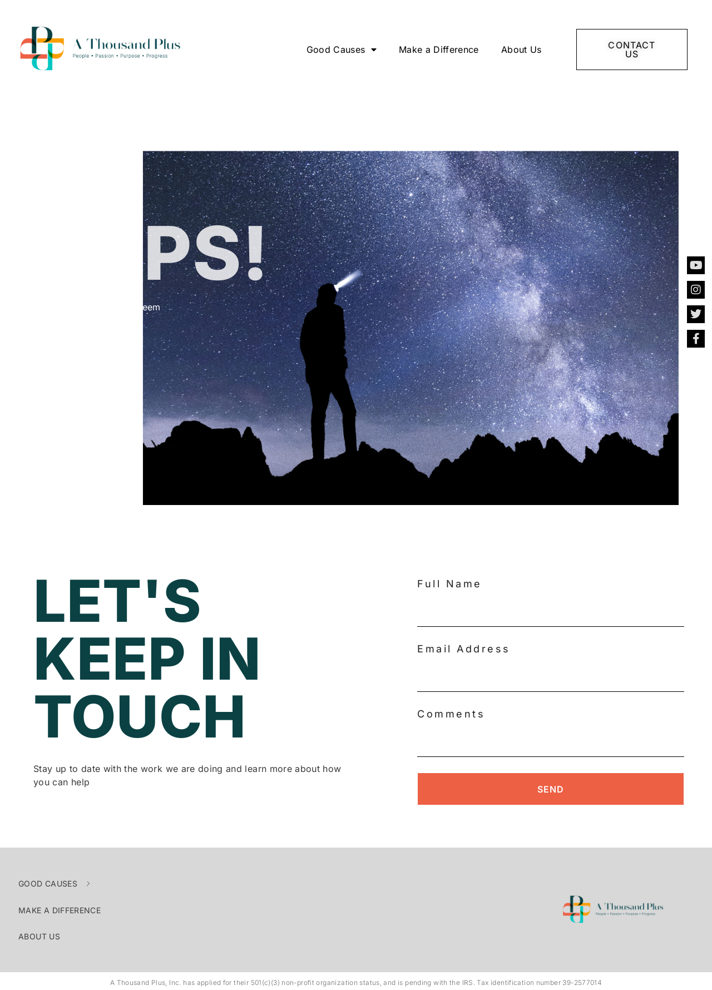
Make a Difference (439, 49)
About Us (521, 49)
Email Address (464, 649)
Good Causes (341, 49)
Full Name (449, 584)
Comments (451, 714)
